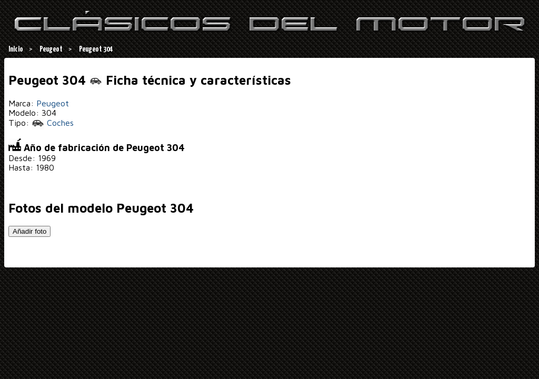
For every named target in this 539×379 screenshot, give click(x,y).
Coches (53, 122)
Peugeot (52, 103)
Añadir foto (29, 231)
